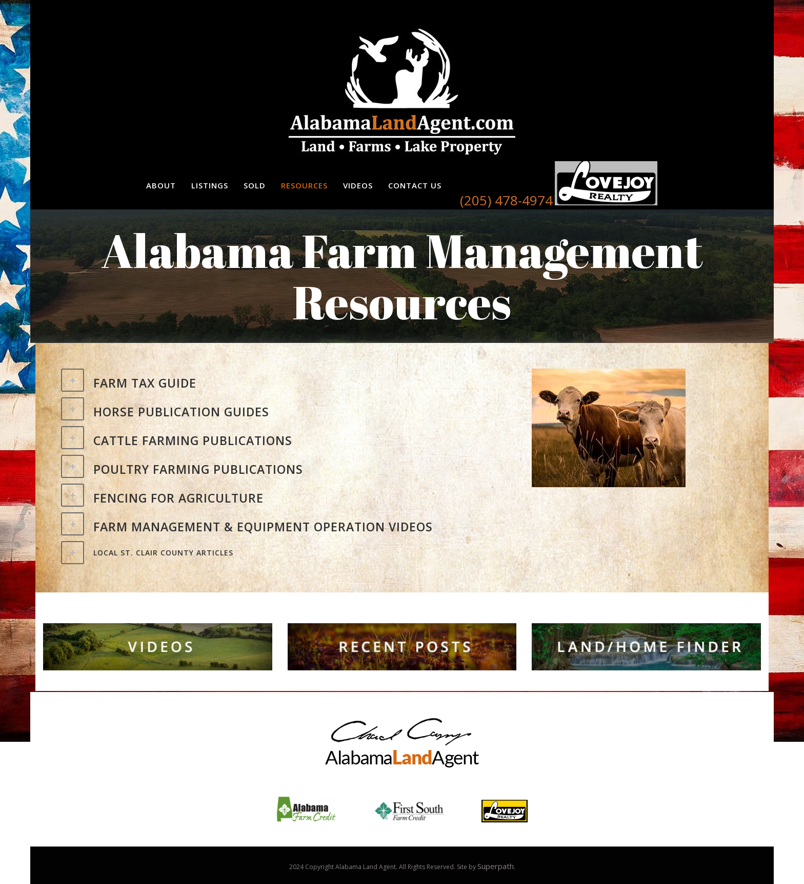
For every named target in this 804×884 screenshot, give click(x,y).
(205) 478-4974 (506, 200)
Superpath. (496, 866)
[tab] (288, 382)
